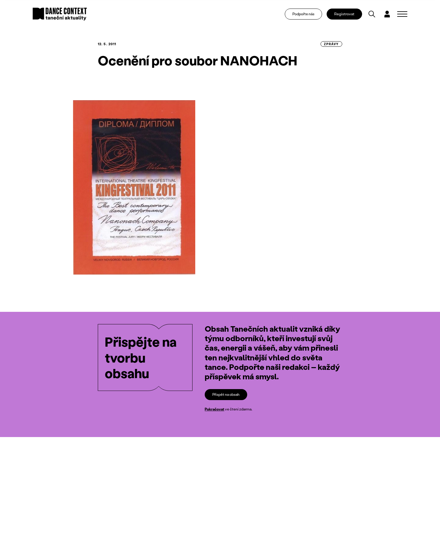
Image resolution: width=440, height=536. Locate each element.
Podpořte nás (303, 14)
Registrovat (344, 14)
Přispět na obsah (226, 394)
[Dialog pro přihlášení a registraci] (387, 14)
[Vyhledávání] (371, 14)
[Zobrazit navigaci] (402, 14)
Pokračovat (214, 409)
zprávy (331, 44)
